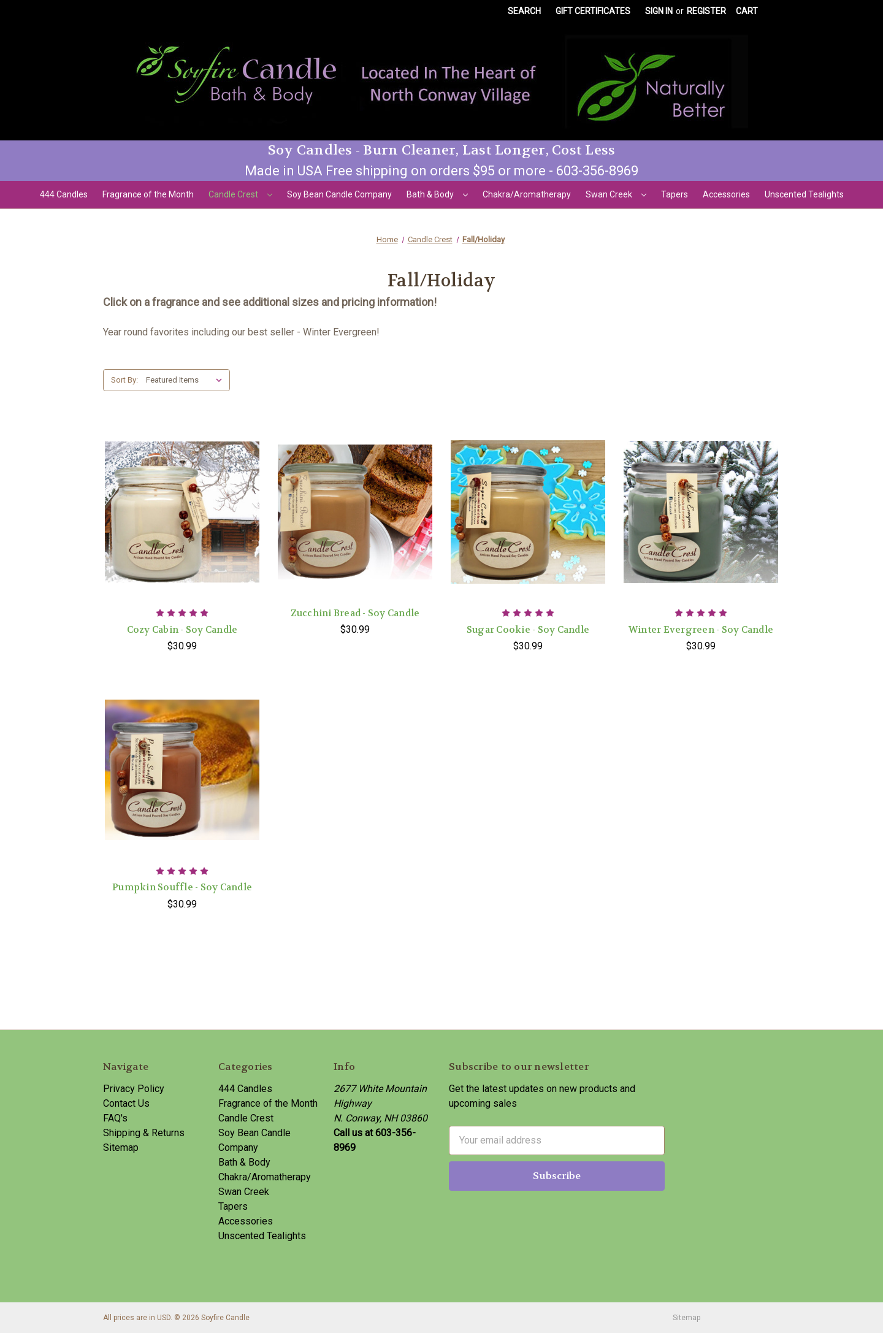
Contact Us (126, 1103)
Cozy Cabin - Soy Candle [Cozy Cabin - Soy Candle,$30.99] (182, 630)
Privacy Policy (133, 1088)
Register (706, 11)
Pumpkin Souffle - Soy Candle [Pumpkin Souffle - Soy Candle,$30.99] (182, 887)
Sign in (659, 11)
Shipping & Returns (144, 1133)
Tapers (674, 194)
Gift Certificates (593, 11)
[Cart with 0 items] (746, 11)
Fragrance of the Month (148, 194)
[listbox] (186, 380)
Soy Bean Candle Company (339, 194)
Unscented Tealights (804, 194)
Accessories (726, 194)
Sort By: (124, 379)
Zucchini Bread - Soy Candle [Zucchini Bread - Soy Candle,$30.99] (355, 613)
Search (524, 11)
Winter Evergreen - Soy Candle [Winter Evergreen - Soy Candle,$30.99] (701, 630)
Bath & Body (437, 194)
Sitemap (121, 1147)
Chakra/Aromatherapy (527, 194)
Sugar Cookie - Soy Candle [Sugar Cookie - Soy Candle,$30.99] (528, 630)
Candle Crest (240, 194)
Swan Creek (616, 194)
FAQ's (115, 1118)
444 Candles (64, 194)
